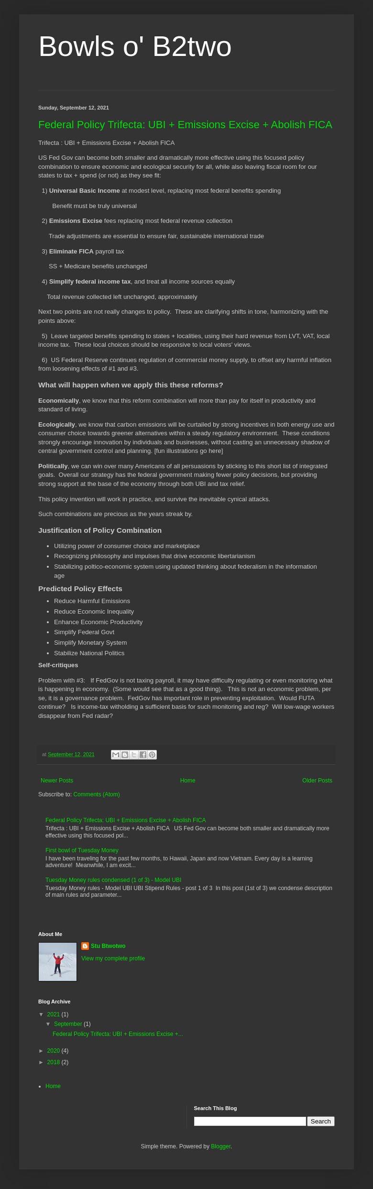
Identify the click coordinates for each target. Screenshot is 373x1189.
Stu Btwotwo (108, 946)
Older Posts (317, 780)
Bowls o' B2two (135, 46)
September (69, 1024)
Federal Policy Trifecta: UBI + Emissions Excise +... (118, 1034)
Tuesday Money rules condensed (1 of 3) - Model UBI (113, 880)
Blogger (220, 1146)
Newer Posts (57, 780)
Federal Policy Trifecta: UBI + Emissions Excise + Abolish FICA (185, 125)
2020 (54, 1050)
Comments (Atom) (96, 794)
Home (188, 780)
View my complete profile (113, 958)
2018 (54, 1062)
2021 (54, 1014)
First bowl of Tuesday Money (82, 850)
